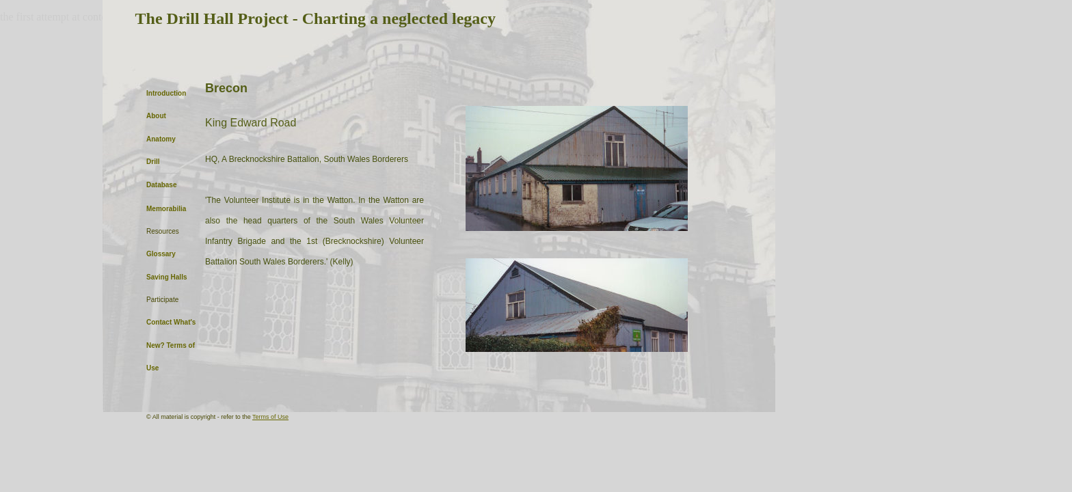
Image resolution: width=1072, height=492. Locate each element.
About (156, 116)
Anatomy (161, 139)
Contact (159, 322)
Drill (152, 161)
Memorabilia (166, 209)
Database (161, 185)
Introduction (166, 93)
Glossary (161, 254)
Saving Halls (166, 277)
